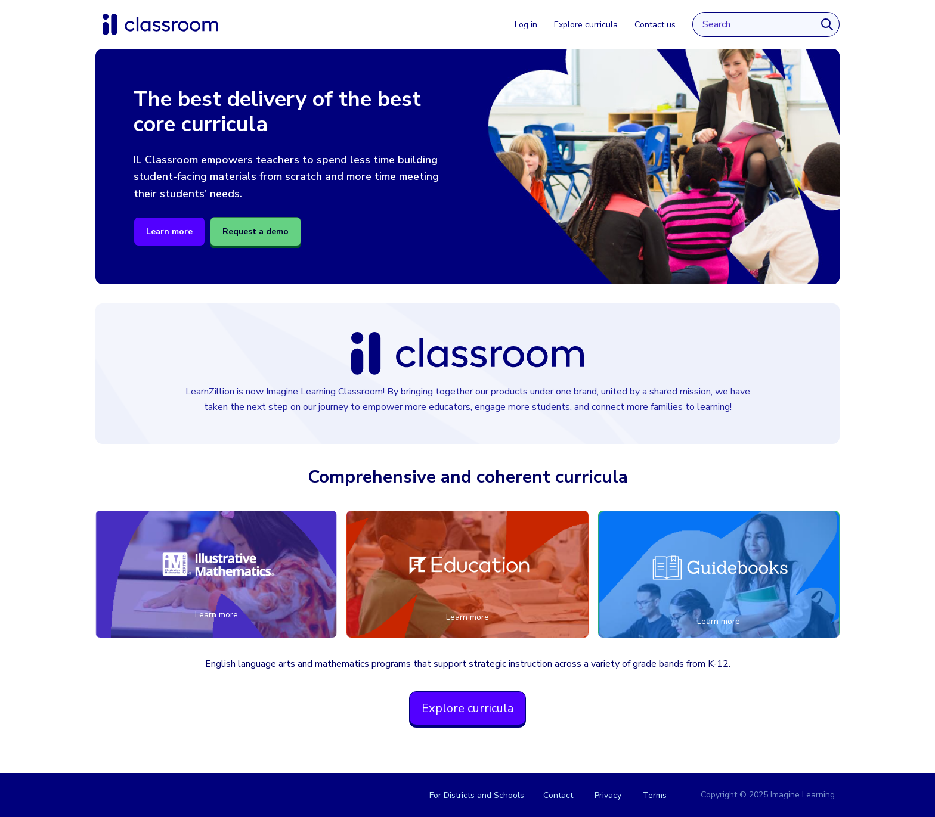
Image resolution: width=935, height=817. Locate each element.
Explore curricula (586, 24)
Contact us (655, 24)
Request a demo (255, 231)
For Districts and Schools (476, 795)
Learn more (169, 231)
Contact (558, 795)
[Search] (827, 24)
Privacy (608, 795)
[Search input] (754, 24)
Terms (655, 795)
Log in (526, 24)
